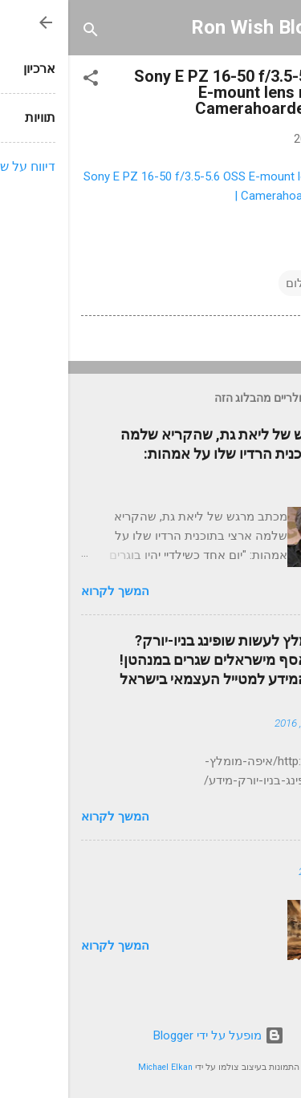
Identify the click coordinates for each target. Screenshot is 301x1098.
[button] (22, 80)
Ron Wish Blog (186, 27)
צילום (232, 283)
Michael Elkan (97, 1067)
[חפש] (22, 32)
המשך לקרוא (47, 591)
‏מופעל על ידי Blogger (150, 1035)
